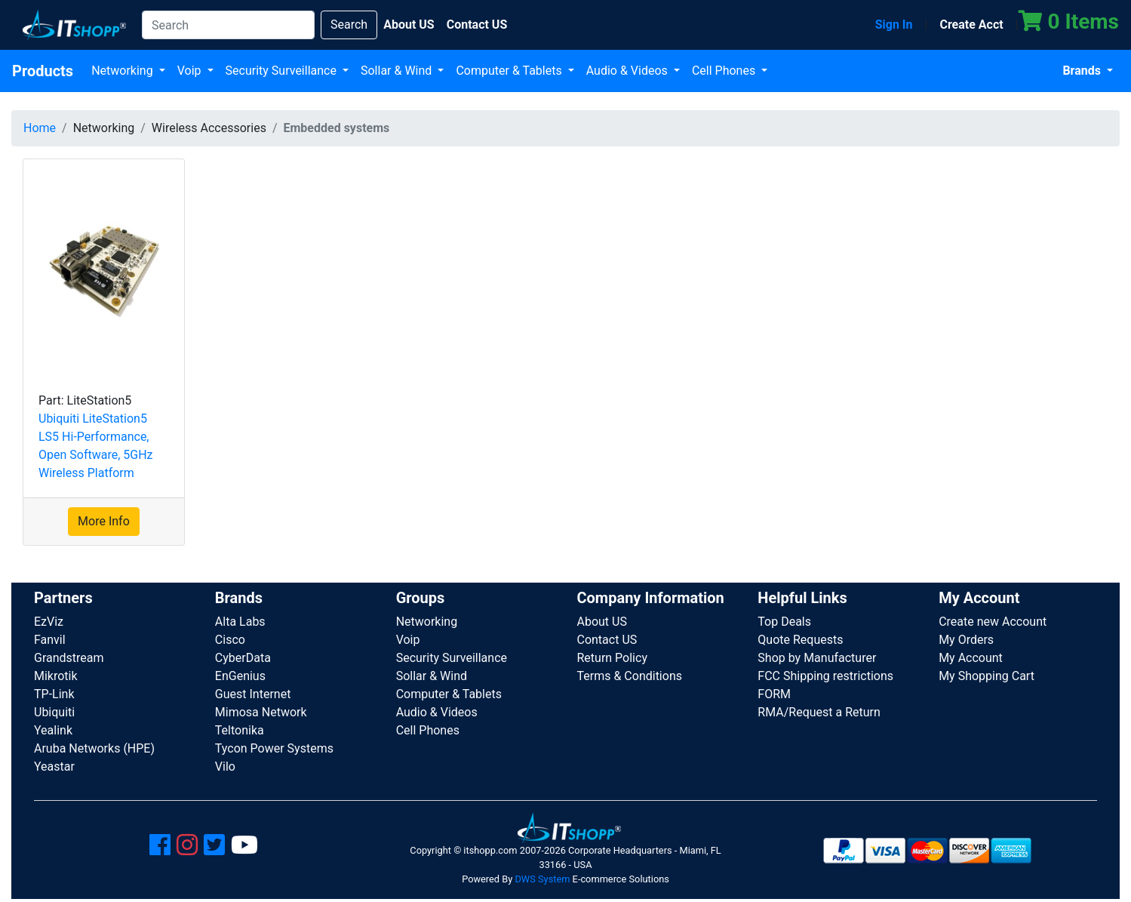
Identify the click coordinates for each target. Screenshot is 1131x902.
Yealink (53, 730)
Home (39, 128)
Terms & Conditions (629, 676)
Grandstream (69, 658)
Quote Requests (800, 640)
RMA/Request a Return (819, 712)
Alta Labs (240, 621)
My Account (971, 658)
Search (348, 24)
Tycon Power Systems (274, 748)
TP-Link (54, 694)
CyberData (243, 658)
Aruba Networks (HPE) (94, 748)
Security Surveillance (283, 70)
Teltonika (239, 730)
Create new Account (992, 621)
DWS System (542, 879)
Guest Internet (253, 694)
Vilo (225, 766)
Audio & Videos (628, 70)
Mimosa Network (261, 712)
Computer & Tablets (510, 70)
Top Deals (784, 621)
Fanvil (50, 640)
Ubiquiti (54, 712)
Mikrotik (56, 676)
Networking (123, 70)
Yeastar (54, 766)
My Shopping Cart (986, 676)
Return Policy (611, 658)
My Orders (966, 640)
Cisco (230, 640)
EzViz (48, 621)
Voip (190, 70)
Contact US (606, 640)
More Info (104, 521)
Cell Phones (725, 70)
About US (601, 621)
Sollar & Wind (398, 70)
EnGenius (240, 676)
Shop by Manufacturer (817, 658)
